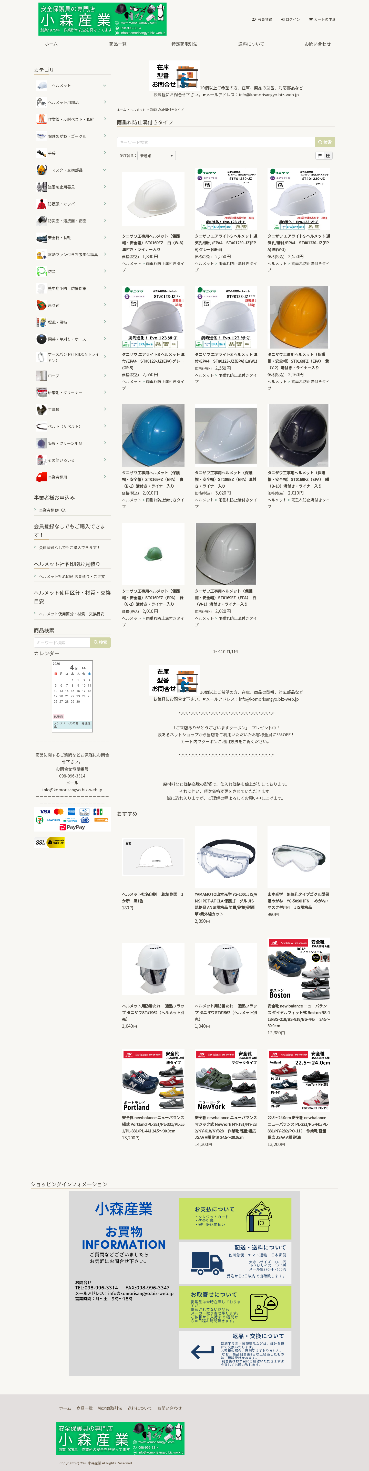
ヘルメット (138, 109)
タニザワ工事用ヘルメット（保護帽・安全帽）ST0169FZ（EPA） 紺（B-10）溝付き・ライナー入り (298, 479)
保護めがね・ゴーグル (61, 136)
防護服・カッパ (55, 204)
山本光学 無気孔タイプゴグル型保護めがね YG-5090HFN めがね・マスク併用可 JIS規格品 (299, 900)
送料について (251, 43)
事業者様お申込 (52, 510)
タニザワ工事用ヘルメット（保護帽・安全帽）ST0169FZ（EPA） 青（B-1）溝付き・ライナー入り (152, 479)
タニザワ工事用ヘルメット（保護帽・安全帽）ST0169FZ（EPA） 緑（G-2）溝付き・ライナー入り (152, 597)
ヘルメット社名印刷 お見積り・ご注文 (72, 576)
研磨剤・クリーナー (59, 392)
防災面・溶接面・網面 (61, 221)
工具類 (47, 409)
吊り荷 (47, 305)
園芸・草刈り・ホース (61, 339)
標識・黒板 (51, 322)
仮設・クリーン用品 (59, 443)
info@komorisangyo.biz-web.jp (269, 94)
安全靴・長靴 (53, 238)
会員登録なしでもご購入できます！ (69, 547)
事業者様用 (51, 477)
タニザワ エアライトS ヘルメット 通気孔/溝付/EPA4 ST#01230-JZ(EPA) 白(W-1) (299, 242)
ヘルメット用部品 (57, 102)
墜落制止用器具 (55, 187)
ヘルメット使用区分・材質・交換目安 (71, 613)
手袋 (46, 153)
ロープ (47, 376)
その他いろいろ (55, 460)
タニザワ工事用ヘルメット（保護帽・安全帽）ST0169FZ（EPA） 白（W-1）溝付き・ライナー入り (225, 597)
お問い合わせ (318, 43)
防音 (46, 271)
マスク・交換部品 (67, 170)
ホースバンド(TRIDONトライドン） (67, 357)
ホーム (51, 43)
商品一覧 (118, 43)
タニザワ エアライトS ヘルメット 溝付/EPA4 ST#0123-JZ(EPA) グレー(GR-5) (153, 361)
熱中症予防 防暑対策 (61, 288)
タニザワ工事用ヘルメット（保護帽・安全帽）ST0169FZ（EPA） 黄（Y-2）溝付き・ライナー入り (298, 361)
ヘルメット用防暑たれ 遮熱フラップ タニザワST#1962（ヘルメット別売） (153, 1012)
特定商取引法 (184, 43)
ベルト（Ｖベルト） (59, 426)
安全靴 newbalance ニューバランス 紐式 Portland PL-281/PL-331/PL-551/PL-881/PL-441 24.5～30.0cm (153, 1124)
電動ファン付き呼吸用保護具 (67, 254)
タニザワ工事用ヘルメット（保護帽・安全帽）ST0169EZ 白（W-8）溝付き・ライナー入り (153, 242)
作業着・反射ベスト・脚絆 (65, 119)
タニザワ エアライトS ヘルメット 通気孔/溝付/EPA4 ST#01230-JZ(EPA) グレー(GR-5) (226, 242)
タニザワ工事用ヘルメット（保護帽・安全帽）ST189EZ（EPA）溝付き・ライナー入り (225, 479)
